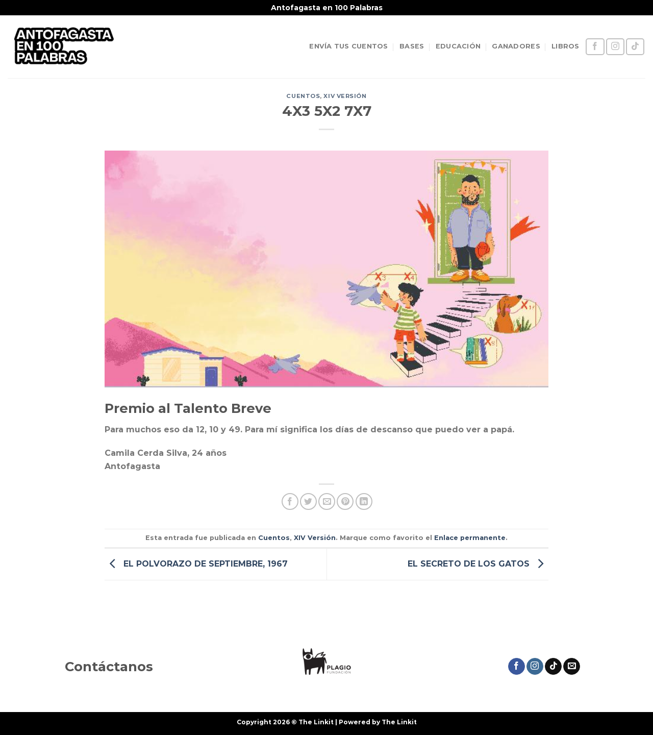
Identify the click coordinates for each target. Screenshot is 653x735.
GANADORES (516, 46)
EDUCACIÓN (458, 46)
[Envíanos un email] (571, 666)
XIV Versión (344, 96)
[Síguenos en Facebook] (595, 46)
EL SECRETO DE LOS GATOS (478, 564)
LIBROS (565, 46)
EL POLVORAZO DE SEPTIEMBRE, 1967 (196, 564)
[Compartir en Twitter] (308, 501)
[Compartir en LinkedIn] (364, 501)
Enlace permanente (470, 538)
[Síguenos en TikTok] (635, 46)
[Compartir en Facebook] (290, 501)
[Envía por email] (326, 501)
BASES (411, 46)
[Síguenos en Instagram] (615, 46)
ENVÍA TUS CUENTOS (348, 46)
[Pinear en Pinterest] (345, 501)
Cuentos (303, 96)
